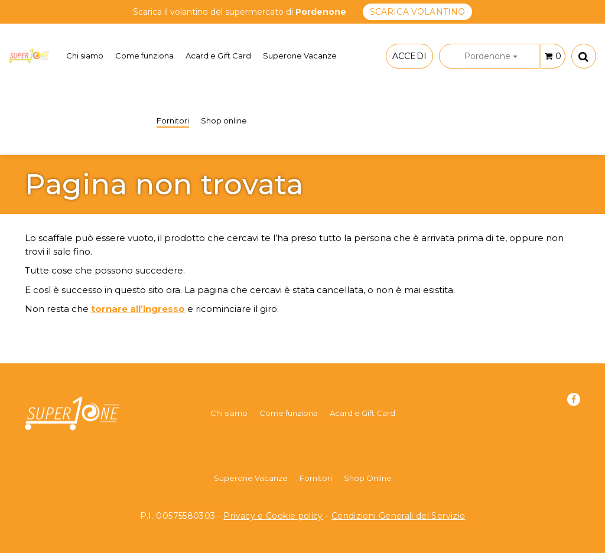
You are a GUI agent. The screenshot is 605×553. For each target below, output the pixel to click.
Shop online (224, 120)
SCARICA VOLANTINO (418, 11)
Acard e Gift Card (218, 55)
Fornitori (173, 120)
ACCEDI (409, 56)
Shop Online (368, 478)
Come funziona (144, 55)
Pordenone (491, 56)
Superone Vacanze (300, 55)
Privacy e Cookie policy (273, 515)
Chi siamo (84, 55)
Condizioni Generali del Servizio (398, 515)
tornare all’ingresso (138, 308)
